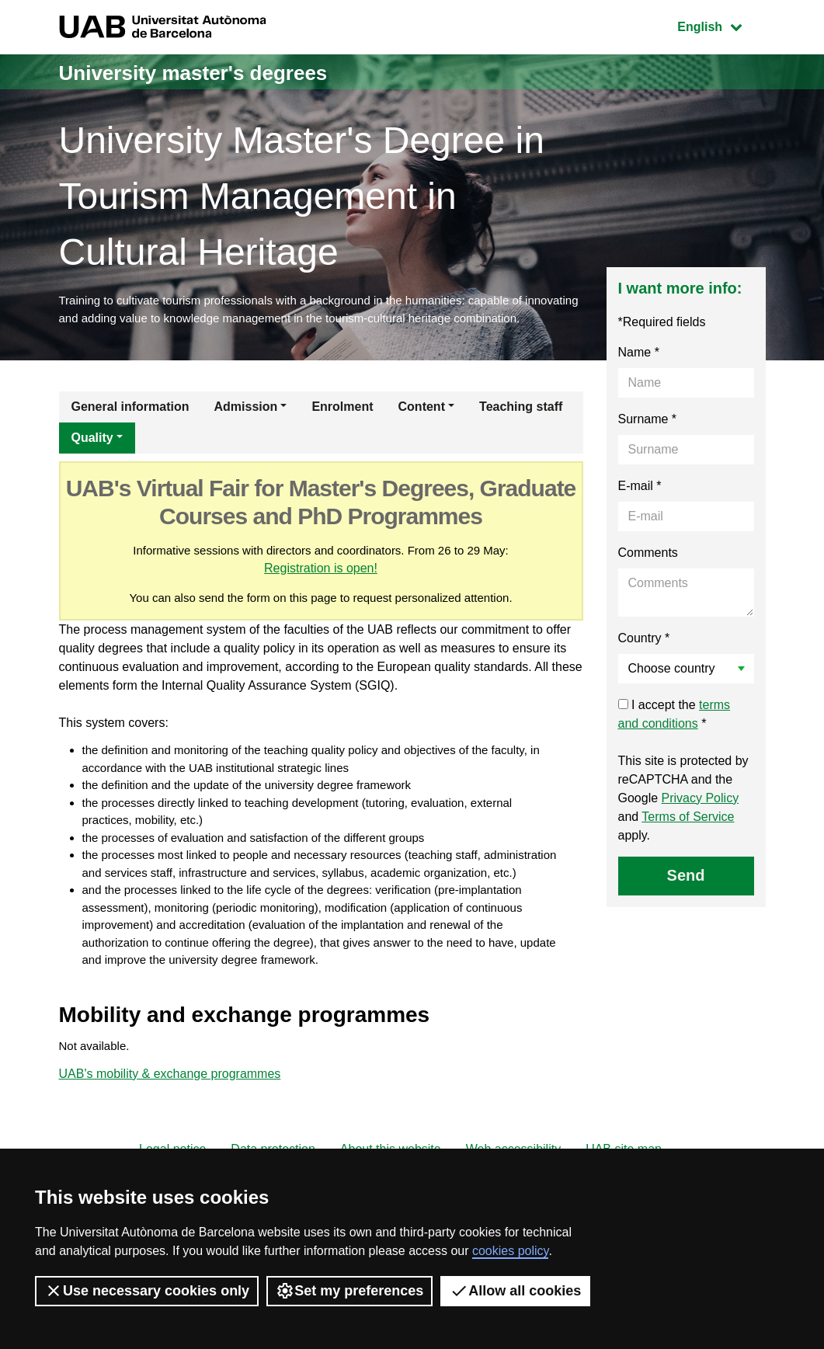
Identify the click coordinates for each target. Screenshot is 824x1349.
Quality (92, 460)
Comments (648, 575)
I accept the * (674, 737)
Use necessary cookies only (146, 1290)
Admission (246, 429)
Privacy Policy (700, 820)
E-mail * (640, 508)
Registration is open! (336, 592)
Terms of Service (687, 839)
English (720, 25)
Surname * (647, 441)
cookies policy (510, 1250)
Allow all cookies (515, 1290)
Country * (644, 660)
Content (421, 429)
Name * (638, 374)
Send (686, 897)
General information (130, 429)
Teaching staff (520, 429)
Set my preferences (349, 1290)
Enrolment (342, 429)
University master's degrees (214, 72)
